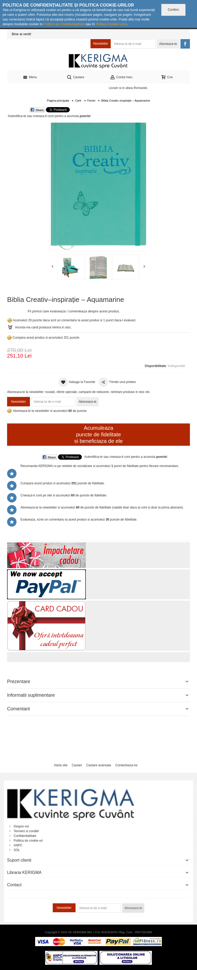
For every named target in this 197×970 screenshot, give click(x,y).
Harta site (60, 765)
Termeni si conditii (26, 831)
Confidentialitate (25, 836)
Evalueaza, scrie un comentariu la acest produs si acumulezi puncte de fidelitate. (78, 519)
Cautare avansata (98, 765)
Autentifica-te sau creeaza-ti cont (31, 116)
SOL (17, 850)
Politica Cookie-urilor (111, 24)
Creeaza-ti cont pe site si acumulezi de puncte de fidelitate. (63, 495)
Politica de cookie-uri (28, 840)
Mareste (97, 185)
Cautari (77, 765)
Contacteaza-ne (126, 765)
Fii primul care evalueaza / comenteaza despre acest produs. (74, 311)
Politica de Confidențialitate (63, 24)
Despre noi (21, 826)
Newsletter (100, 43)
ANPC (18, 845)
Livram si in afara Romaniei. (128, 88)
